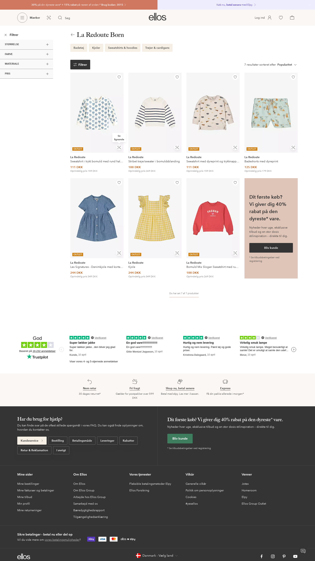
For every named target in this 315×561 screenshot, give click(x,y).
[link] (79, 5)
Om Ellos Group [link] (83, 490)
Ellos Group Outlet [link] (254, 503)
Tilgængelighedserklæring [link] (90, 517)
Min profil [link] (23, 503)
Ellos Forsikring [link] (139, 490)
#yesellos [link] (192, 503)
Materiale (27, 64)
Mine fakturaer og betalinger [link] (35, 490)
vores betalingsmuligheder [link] (62, 540)
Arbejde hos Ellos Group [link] (89, 497)
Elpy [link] (244, 497)
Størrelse (27, 44)
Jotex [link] (245, 484)
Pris (27, 73)
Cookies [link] (191, 497)
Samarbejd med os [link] (85, 503)
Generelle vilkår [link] (196, 484)
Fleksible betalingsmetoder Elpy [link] (150, 484)
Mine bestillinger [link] (28, 484)
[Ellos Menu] (22, 18)
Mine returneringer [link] (29, 510)
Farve (27, 54)
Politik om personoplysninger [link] (205, 490)
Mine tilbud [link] (24, 497)
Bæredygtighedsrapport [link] (88, 510)
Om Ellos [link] (79, 484)
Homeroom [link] (249, 490)
